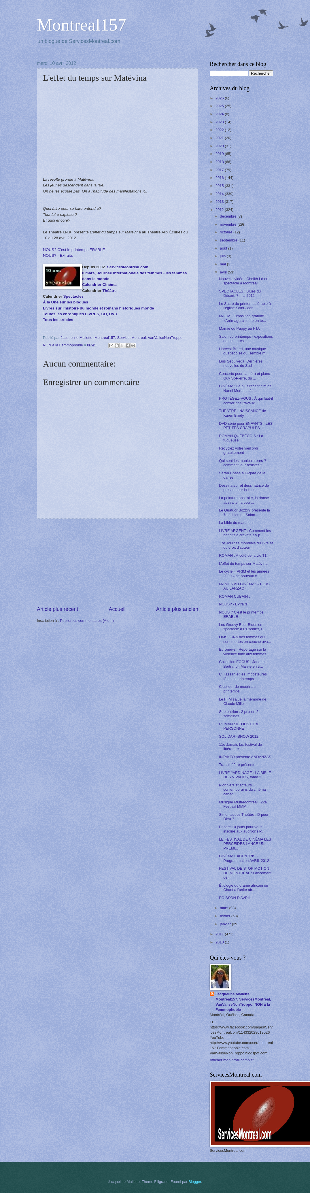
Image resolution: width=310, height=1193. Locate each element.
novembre (228, 224)
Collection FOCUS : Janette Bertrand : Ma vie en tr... (241, 664)
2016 (220, 177)
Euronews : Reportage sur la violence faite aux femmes (242, 651)
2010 (220, 942)
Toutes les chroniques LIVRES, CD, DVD (80, 314)
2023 (220, 122)
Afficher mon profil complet (232, 1060)
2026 (220, 98)
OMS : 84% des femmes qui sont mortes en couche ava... (245, 639)
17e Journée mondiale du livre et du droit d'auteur (246, 545)
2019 (220, 154)
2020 (220, 146)
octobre (226, 232)
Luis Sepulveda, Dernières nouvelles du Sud (240, 363)
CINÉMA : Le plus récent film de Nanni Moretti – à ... (245, 388)
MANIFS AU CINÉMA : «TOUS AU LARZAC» (244, 586)
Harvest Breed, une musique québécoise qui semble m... (244, 351)
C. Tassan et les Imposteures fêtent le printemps (243, 676)
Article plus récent (57, 609)
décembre (228, 216)
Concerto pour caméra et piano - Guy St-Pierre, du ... (245, 375)
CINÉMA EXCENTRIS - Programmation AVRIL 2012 (244, 858)
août (224, 248)
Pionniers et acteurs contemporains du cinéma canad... (242, 789)
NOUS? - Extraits (58, 255)
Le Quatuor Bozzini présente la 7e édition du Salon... (244, 512)
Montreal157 (81, 24)
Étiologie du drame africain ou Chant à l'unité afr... (243, 887)
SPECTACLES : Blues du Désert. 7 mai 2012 (240, 293)
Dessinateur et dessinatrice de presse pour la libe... (244, 487)
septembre (229, 240)
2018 (220, 162)
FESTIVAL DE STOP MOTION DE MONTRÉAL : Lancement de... (245, 872)
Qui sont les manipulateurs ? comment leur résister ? (242, 462)
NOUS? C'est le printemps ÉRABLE (74, 250)
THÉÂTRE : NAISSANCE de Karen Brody (242, 413)
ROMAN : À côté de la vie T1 (242, 555)
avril (224, 272)
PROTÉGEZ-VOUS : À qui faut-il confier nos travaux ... (246, 400)
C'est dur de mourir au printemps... (237, 688)
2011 (220, 934)
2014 (220, 194)
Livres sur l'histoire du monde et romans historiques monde (98, 308)
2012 (220, 209)
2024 (220, 114)
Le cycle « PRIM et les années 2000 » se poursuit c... (244, 573)
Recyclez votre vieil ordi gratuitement (238, 450)
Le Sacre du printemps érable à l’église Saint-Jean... (245, 305)
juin (223, 256)
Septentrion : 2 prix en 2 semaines (238, 713)
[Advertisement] (117, 562)
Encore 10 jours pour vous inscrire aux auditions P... (241, 829)
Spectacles (73, 296)
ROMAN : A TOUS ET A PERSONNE (238, 726)
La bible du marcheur (236, 522)
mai (223, 264)
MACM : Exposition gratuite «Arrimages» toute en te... (242, 318)
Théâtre (110, 290)
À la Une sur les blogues (65, 302)
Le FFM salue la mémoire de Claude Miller (242, 701)
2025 (220, 106)
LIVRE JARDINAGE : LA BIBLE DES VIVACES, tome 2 (245, 775)
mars (224, 908)
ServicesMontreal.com (127, 267)
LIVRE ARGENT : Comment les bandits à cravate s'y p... (245, 532)
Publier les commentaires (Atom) (87, 620)
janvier (226, 924)
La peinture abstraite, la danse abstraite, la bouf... (244, 500)
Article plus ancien (177, 609)
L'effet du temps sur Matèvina (243, 563)
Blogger (194, 1181)
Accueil (117, 609)
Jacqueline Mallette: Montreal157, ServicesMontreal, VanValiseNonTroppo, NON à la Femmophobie (243, 1002)
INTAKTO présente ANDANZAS (245, 757)
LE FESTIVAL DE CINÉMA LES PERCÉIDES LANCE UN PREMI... (245, 843)
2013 (220, 201)
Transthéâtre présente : (238, 764)
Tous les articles (58, 320)
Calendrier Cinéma (99, 284)
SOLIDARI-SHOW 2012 (238, 736)
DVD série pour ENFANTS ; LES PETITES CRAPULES (246, 425)
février (225, 916)
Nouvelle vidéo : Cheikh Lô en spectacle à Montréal (243, 281)
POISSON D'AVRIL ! (236, 898)
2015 (220, 186)
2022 (220, 130)
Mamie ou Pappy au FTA (239, 328)
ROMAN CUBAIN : (234, 596)
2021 (220, 138)
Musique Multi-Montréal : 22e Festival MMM (243, 804)
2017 (220, 170)
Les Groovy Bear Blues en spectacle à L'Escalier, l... (242, 626)
